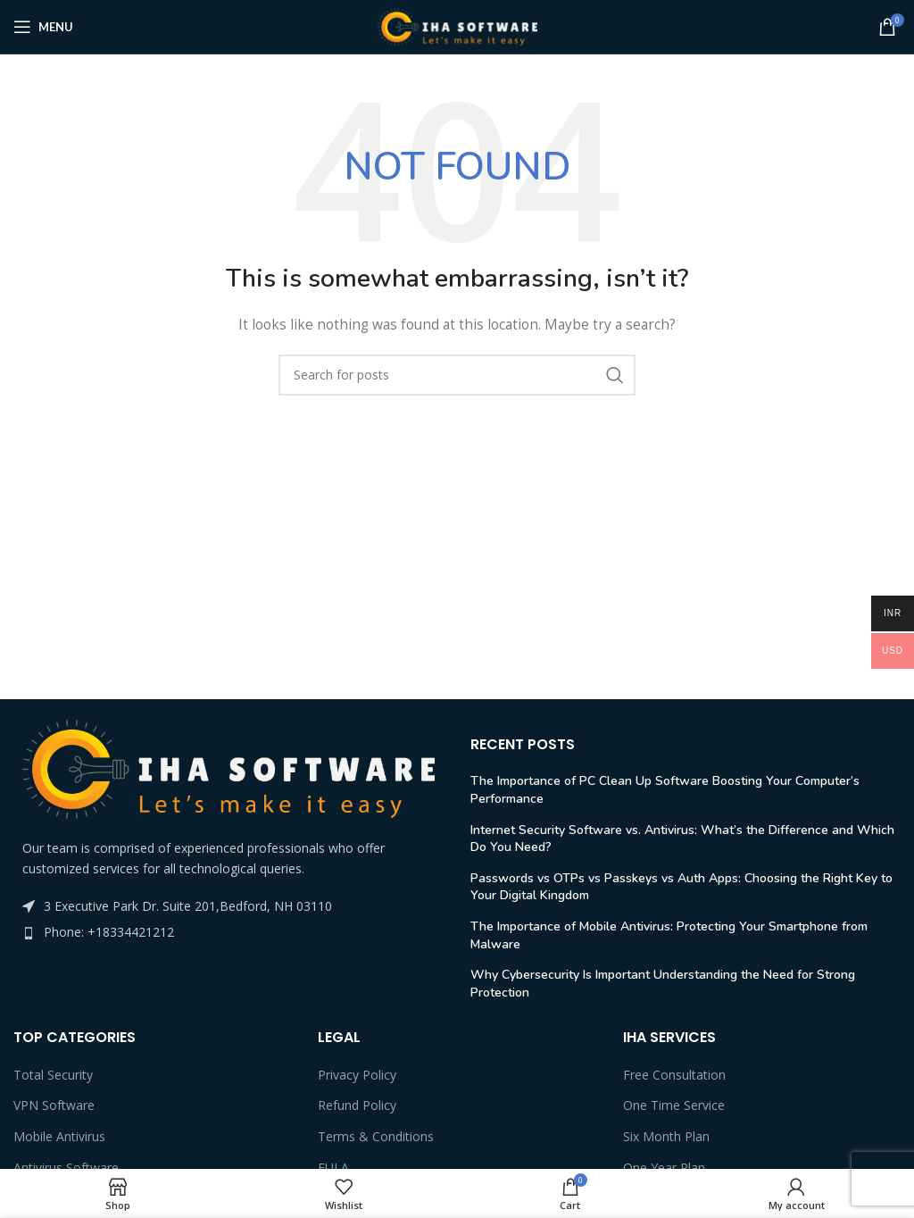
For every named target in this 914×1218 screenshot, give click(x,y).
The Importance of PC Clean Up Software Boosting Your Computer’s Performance (665, 789)
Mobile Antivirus (59, 1136)
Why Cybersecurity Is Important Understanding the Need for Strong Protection (662, 983)
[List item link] (228, 932)
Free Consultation (674, 1074)
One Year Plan (664, 1167)
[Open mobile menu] (43, 27)
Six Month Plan (666, 1136)
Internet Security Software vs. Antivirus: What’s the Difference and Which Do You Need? (682, 839)
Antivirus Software (66, 1167)
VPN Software (54, 1105)
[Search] (457, 375)
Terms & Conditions (376, 1136)
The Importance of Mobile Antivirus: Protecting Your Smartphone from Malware (669, 935)
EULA (333, 1167)
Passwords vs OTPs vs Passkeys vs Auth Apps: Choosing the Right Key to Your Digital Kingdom (681, 887)
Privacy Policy (357, 1074)
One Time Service (674, 1105)
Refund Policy (357, 1105)
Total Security (53, 1074)
